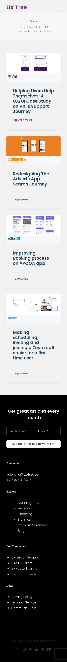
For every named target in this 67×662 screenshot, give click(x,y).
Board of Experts (23, 574)
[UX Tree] (16, 7)
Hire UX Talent (21, 563)
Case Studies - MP (38, 27)
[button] (59, 7)
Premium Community (33, 525)
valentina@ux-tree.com (23, 474)
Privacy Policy (21, 597)
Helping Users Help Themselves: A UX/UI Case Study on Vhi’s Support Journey (33, 101)
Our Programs (28, 503)
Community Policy (24, 608)
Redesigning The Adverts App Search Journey (31, 179)
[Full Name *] (19, 431)
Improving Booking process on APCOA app (31, 258)
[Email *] (48, 431)
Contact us (13, 463)
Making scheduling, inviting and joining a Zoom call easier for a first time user (33, 345)
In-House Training (24, 568)
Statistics (24, 519)
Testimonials (27, 508)
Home (22, 27)
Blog (21, 531)
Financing (25, 514)
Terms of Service (23, 602)
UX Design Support (25, 557)
